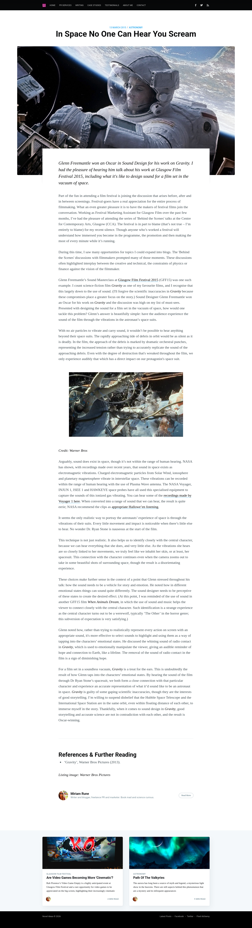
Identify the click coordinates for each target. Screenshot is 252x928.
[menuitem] (52, 5)
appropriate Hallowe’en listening (135, 507)
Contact (141, 5)
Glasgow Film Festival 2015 (138, 280)
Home (52, 5)
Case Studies (94, 5)
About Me (128, 5)
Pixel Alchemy (203, 916)
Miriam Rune (80, 794)
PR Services (65, 5)
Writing (79, 5)
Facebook (179, 916)
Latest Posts (165, 916)
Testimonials (112, 5)
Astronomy (136, 27)
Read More (186, 795)
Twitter (190, 916)
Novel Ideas (47, 916)
